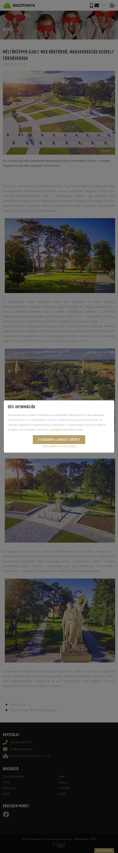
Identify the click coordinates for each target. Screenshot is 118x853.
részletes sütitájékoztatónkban (56, 429)
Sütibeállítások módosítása (59, 446)
